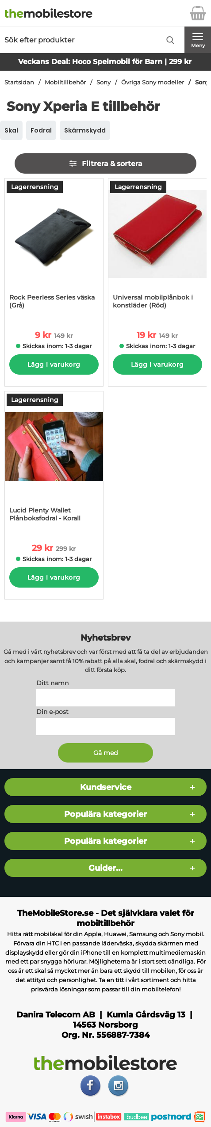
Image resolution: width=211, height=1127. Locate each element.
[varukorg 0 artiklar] (197, 13)
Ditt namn (52, 683)
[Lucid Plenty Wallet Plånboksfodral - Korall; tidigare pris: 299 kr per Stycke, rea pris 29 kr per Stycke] (54, 461)
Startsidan (19, 82)
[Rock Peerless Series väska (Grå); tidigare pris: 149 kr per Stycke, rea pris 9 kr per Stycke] (54, 248)
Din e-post (52, 712)
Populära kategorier (105, 814)
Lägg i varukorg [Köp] (53, 364)
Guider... (105, 868)
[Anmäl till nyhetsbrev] (105, 753)
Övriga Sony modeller (152, 82)
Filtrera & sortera (105, 163)
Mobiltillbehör (65, 82)
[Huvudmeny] (197, 40)
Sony (103, 82)
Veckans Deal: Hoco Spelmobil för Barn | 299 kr (105, 61)
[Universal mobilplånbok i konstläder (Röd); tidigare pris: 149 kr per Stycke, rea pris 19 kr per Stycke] (157, 248)
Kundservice (105, 787)
